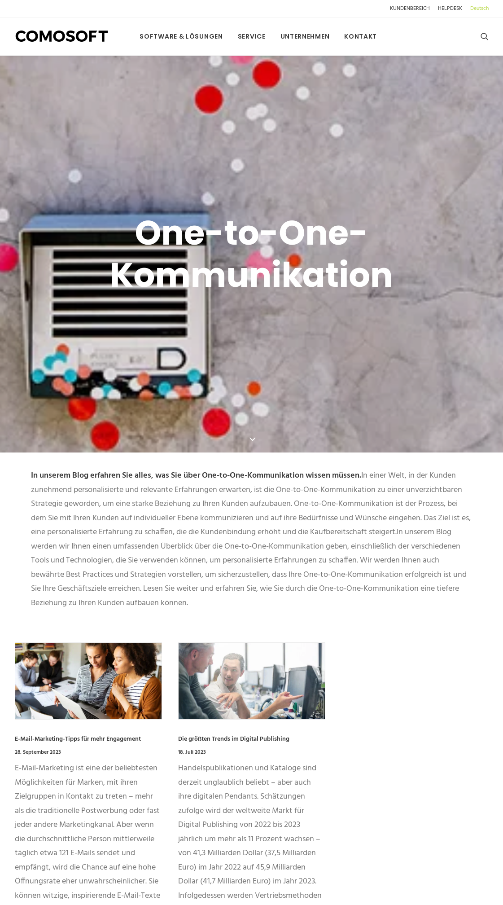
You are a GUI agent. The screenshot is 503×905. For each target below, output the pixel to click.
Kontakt (360, 36)
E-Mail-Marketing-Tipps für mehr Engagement (78, 657)
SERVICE (252, 36)
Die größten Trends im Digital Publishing (233, 657)
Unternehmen (305, 36)
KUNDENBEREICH (410, 8)
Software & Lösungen (181, 36)
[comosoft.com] (62, 36)
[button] (485, 36)
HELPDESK (450, 8)
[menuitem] (411, 8)
